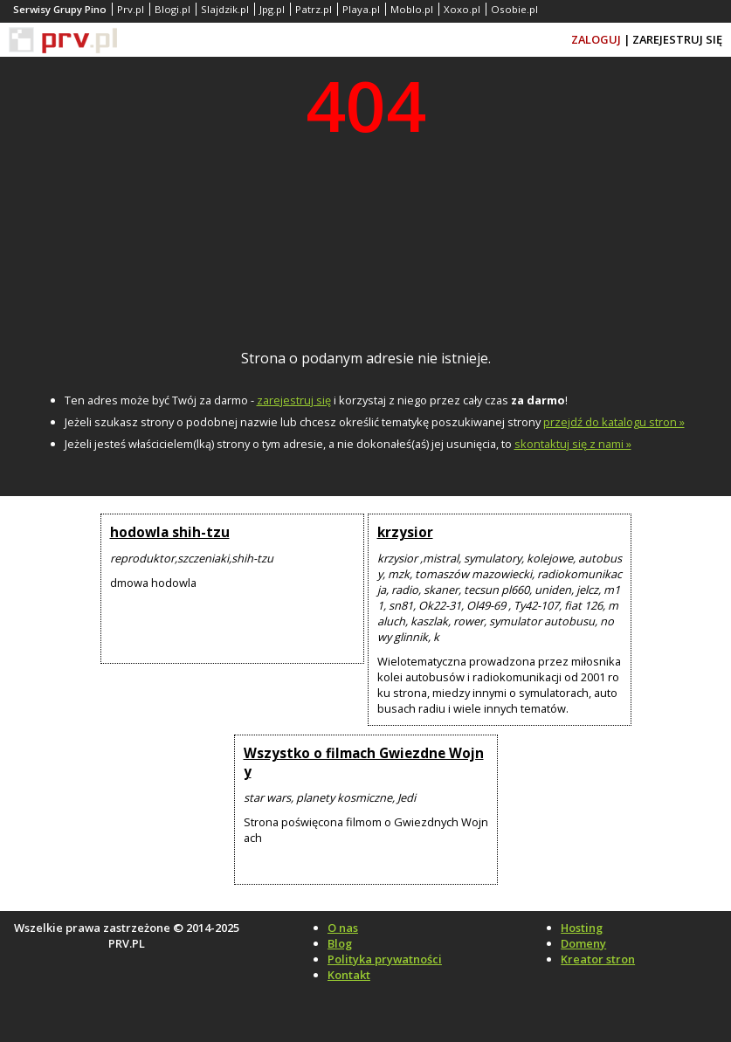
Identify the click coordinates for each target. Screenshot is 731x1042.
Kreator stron (598, 959)
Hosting (582, 927)
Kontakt (349, 975)
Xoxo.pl (462, 9)
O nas (343, 927)
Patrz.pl (313, 9)
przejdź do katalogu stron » (614, 422)
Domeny (583, 943)
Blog (340, 943)
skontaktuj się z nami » (572, 444)
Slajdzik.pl (225, 9)
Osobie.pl (514, 9)
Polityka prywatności (385, 959)
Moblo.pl (411, 9)
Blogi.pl (172, 9)
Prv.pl (130, 9)
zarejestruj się (294, 400)
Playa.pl (361, 9)
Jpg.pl (272, 9)
